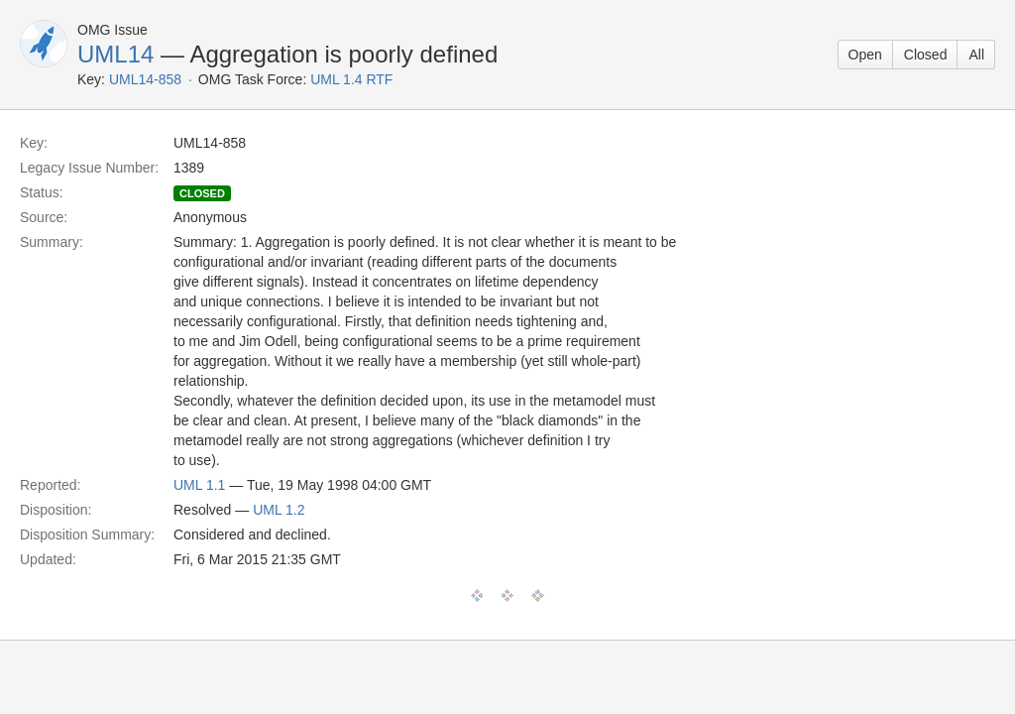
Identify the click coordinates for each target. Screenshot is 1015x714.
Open (865, 54)
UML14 (115, 54)
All (976, 54)
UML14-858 (145, 79)
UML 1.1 (199, 485)
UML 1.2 (278, 510)
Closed (926, 54)
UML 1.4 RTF (351, 79)
